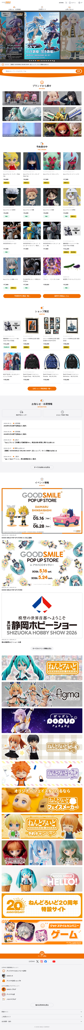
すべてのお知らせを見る (42, 467)
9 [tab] (46, 60)
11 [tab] (50, 60)
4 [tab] (35, 60)
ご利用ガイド (6, 1016)
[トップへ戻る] (42, 953)
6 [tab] (41, 60)
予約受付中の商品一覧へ (22, 296)
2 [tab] (31, 60)
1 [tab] (29, 60)
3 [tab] (33, 60)
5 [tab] (38, 60)
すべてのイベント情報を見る (42, 648)
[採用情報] (60, 3)
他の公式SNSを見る (41, 1005)
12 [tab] (52, 60)
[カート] (66, 3)
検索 (78, 71)
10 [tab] (48, 60)
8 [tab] (44, 60)
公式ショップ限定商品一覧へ (42, 388)
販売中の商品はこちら (62, 296)
